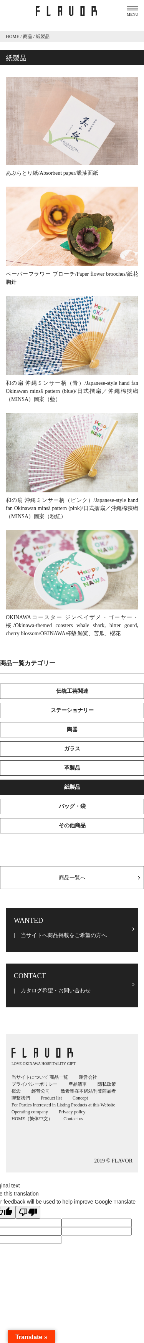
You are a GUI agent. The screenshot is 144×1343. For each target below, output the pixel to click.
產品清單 (77, 1084)
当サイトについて (30, 1077)
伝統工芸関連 (72, 691)
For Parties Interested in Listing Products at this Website (63, 1105)
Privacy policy (72, 1111)
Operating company (30, 1111)
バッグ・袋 (72, 806)
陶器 (72, 729)
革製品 (72, 768)
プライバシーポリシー (35, 1084)
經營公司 (40, 1091)
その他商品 (72, 825)
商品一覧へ (72, 878)
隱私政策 (107, 1084)
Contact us (73, 1118)
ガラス (72, 749)
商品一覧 (59, 1077)
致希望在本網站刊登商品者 (88, 1091)
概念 (16, 1091)
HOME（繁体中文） (32, 1118)
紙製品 (72, 787)
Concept (80, 1098)
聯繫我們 (21, 1098)
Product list (51, 1098)
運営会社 (88, 1077)
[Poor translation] (28, 1212)
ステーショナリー (72, 710)
